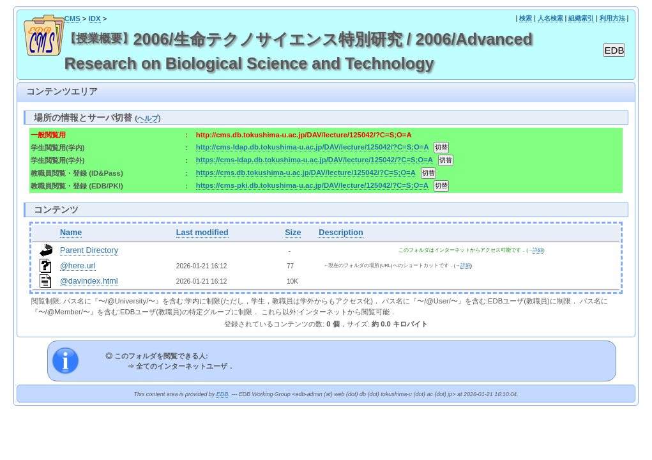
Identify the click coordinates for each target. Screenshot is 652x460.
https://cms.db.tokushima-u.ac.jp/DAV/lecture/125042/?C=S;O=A (306, 172)
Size (293, 232)
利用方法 (612, 18)
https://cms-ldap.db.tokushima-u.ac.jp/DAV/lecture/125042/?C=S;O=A (314, 160)
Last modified (202, 232)
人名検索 (550, 18)
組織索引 (581, 18)
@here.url (78, 265)
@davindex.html (89, 281)
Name (71, 232)
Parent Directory (89, 250)
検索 (525, 18)
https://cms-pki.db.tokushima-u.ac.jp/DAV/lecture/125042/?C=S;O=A (312, 185)
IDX (95, 18)
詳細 (538, 250)
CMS (72, 18)
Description (341, 232)
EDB (222, 394)
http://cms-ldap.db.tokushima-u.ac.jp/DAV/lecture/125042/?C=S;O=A (312, 147)
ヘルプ (147, 118)
